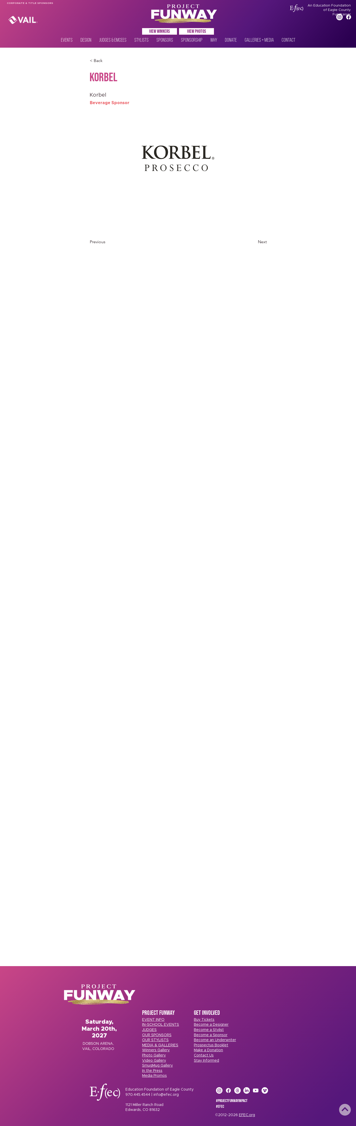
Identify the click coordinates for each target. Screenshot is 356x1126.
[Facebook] (348, 17)
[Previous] (107, 242)
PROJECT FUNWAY (158, 1013)
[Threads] (237, 1090)
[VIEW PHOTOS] (196, 31)
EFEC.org (247, 1115)
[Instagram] (339, 17)
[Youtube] (255, 1090)
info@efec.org (166, 1095)
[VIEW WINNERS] (159, 31)
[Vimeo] (265, 1090)
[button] (204, 1020)
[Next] (254, 242)
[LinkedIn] (246, 1090)
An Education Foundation (329, 5)
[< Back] (107, 60)
